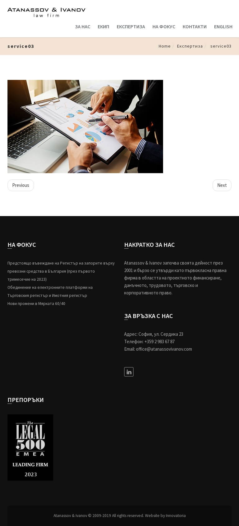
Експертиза (190, 46)
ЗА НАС (82, 26)
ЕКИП (103, 26)
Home (165, 46)
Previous (20, 185)
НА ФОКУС (163, 26)
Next (222, 185)
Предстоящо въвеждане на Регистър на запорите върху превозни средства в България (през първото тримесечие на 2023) (61, 271)
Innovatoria (176, 515)
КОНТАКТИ (195, 26)
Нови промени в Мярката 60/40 (36, 303)
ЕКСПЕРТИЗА (131, 26)
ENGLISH (223, 26)
